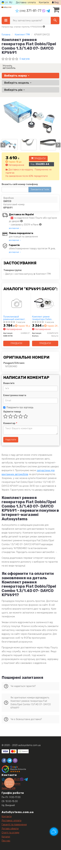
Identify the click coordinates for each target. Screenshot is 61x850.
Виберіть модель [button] (17, 82)
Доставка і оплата (26, 2)
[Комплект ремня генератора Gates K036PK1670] (45, 303)
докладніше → (15, 228)
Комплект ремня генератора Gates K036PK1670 (42, 318)
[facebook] (4, 760)
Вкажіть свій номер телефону (20, 184)
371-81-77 (28, 11)
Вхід (55, 2)
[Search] (55, 20)
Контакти (44, 2)
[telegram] (9, 760)
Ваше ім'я (8, 383)
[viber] (15, 760)
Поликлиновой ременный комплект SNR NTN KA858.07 (14, 318)
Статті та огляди (10, 832)
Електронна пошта (14, 395)
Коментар (10, 423)
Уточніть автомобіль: (9, 66)
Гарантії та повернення (14, 824)
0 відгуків (25, 58)
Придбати (38, 158)
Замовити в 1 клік (40, 189)
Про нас (6, 840)
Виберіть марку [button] (16, 75)
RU (10, 2)
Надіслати (10, 439)
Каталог (6, 836)
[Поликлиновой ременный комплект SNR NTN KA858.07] (16, 303)
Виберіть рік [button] (14, 89)
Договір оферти (10, 828)
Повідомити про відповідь (18, 407)
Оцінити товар (12, 411)
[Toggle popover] (54, 831)
